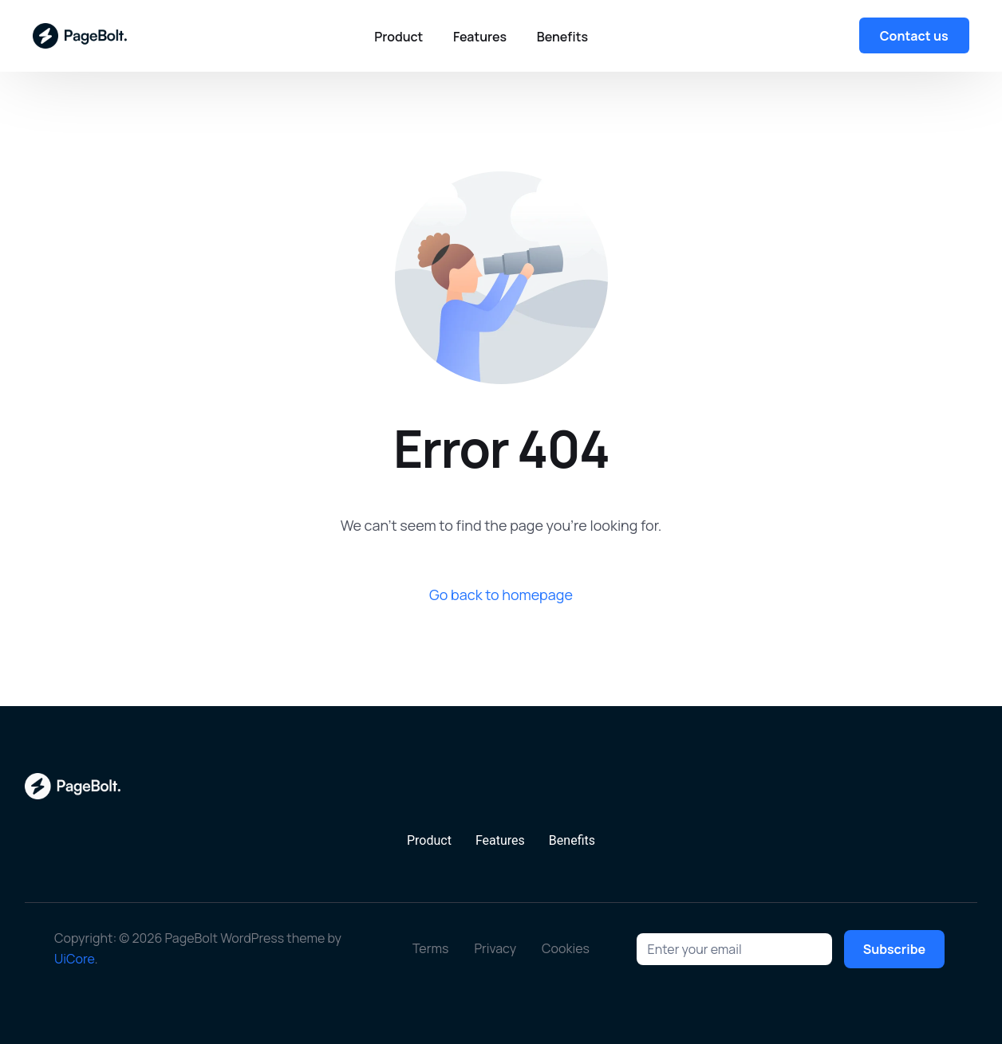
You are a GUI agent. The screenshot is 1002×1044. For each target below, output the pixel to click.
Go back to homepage (501, 594)
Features (500, 840)
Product (429, 840)
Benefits (572, 840)
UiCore (74, 958)
